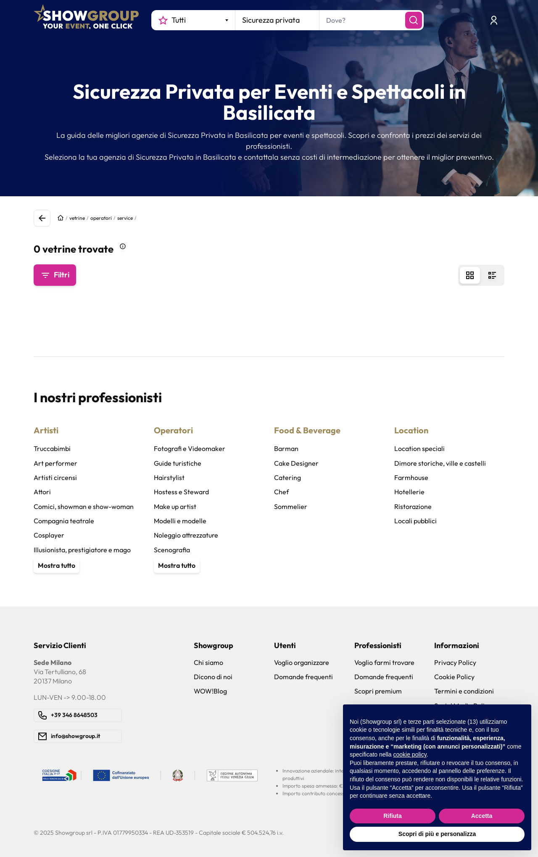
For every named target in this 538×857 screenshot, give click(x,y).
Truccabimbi (52, 448)
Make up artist (175, 506)
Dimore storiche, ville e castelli (440, 463)
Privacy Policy (455, 662)
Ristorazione (413, 506)
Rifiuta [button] (392, 815)
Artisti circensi (55, 477)
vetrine (77, 218)
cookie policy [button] (410, 754)
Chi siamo (208, 662)
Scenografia (172, 550)
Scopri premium (378, 691)
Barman (286, 448)
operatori (101, 218)
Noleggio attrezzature (186, 535)
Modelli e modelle (180, 521)
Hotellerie (409, 492)
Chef (281, 492)
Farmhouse (411, 477)
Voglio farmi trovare (384, 662)
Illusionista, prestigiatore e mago (82, 550)
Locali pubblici (415, 521)
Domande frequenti (303, 676)
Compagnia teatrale (64, 521)
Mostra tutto (56, 565)
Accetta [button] (482, 815)
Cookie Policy (454, 676)
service (125, 218)
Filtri (54, 275)
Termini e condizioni (464, 691)
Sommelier (290, 506)
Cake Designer (296, 463)
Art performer (55, 463)
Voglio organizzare (301, 662)
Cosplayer (49, 535)
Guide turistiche (177, 463)
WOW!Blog (210, 691)
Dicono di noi (213, 676)
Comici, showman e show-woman (84, 506)
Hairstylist (169, 477)
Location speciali (419, 448)
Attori (42, 492)
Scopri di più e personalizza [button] (437, 834)
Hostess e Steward (181, 492)
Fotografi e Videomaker (189, 448)
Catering (287, 477)
